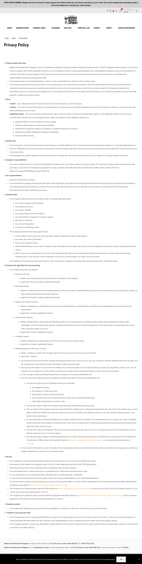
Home (7, 38)
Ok (121, 559)
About (13, 38)
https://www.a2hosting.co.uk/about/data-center (48, 485)
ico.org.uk (30, 443)
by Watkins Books (35, 543)
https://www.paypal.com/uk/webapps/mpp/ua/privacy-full (100, 495)
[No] (139, 559)
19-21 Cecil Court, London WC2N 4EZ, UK (63, 543)
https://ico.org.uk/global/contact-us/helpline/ (86, 440)
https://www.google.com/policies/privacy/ (74, 488)
